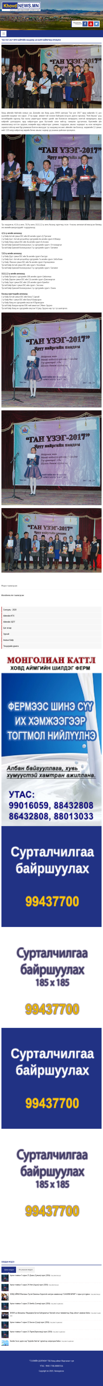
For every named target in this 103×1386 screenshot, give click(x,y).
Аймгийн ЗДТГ (9, 621)
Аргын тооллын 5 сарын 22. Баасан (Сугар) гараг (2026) (29, 1322)
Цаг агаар (7, 627)
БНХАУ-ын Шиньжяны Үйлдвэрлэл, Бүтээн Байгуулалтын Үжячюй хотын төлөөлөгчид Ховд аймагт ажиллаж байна (50, 1313)
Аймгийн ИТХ (8, 615)
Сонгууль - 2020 (9, 609)
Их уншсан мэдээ (26, 1270)
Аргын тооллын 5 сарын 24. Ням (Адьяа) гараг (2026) (29, 1284)
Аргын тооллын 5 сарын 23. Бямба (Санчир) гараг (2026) (30, 1303)
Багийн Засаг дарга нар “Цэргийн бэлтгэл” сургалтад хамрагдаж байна (35, 1341)
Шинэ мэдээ (9, 1270)
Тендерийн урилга (11, 646)
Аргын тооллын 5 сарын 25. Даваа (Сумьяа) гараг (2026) (30, 1275)
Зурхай (6, 633)
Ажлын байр (8, 639)
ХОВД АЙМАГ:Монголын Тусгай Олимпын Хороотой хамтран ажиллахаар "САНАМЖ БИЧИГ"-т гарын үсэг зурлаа (50, 1294)
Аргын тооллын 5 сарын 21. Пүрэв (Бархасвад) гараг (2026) (31, 1331)
